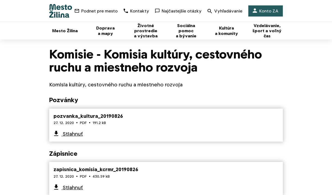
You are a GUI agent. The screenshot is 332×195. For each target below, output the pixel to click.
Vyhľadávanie (225, 11)
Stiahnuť (72, 133)
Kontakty (136, 11)
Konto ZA (265, 11)
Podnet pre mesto (96, 11)
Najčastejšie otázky (178, 11)
